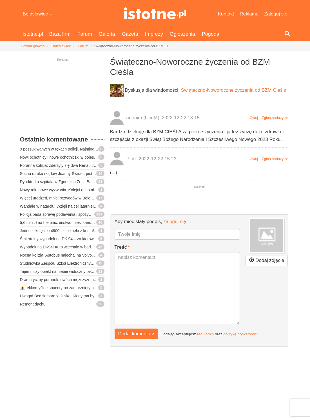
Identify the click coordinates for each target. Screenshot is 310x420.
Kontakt (226, 14)
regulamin (205, 334)
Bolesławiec (37, 14)
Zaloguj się (275, 14)
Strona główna (33, 46)
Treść (121, 247)
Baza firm (60, 34)
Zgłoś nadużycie (275, 118)
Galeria (107, 34)
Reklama (249, 14)
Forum (84, 34)
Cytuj (254, 118)
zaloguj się (174, 221)
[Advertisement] (62, 99)
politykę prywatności (240, 334)
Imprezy (154, 34)
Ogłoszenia (182, 34)
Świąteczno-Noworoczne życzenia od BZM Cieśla (233, 90)
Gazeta (130, 34)
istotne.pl (155, 13)
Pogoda (210, 34)
